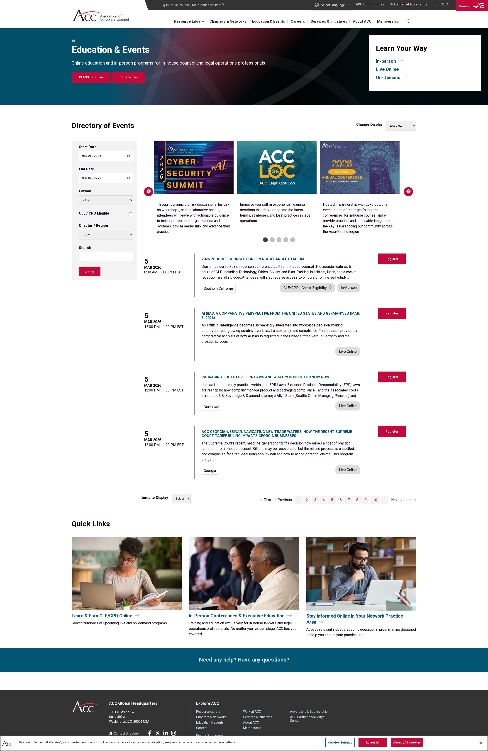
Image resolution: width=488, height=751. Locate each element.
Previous (146, 189)
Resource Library (178, 21)
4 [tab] (285, 240)
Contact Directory (126, 733)
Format (85, 193)
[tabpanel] (194, 189)
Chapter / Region (93, 227)
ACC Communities (370, 5)
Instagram (173, 733)
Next (406, 189)
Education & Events (261, 21)
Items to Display (154, 498)
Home (73, 41)
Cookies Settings (340, 742)
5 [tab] (292, 240)
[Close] (481, 743)
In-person (386, 61)
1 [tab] (265, 240)
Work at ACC (252, 711)
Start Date (88, 147)
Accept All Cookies (407, 742)
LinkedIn (165, 733)
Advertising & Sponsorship (309, 711)
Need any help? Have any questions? (244, 660)
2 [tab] (272, 240)
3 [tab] (279, 240)
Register (392, 259)
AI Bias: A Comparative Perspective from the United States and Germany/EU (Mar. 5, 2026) (281, 315)
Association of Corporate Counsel (103, 15)
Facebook (149, 733)
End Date (86, 170)
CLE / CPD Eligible (94, 215)
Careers (292, 21)
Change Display (369, 125)
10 (376, 500)
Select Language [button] (333, 5)
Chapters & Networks (219, 21)
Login (465, 5)
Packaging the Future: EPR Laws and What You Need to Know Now (265, 377)
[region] (244, 743)
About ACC (359, 21)
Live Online (387, 69)
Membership (387, 21)
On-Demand (388, 77)
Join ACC (440, 5)
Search (85, 249)
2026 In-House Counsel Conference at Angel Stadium (253, 259)
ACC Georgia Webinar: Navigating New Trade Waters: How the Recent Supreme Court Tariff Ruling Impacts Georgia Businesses (277, 434)
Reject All (373, 742)
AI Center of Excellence (408, 5)
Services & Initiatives (325, 21)
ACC (86, 706)
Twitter (157, 733)
